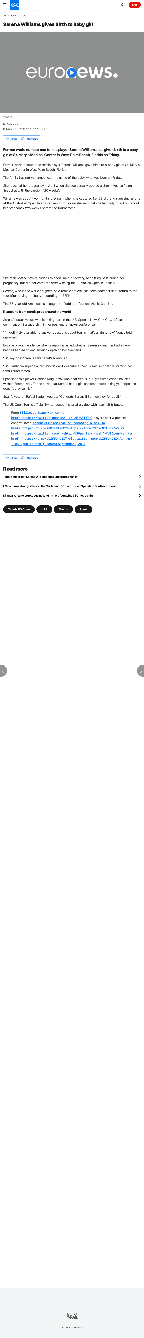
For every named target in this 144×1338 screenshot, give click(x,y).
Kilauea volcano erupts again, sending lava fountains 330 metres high (48, 492)
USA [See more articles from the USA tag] (44, 506)
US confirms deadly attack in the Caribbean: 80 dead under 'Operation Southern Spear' (59, 483)
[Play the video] (72, 72)
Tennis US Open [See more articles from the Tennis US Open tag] (19, 506)
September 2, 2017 (72, 441)
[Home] (4, 15)
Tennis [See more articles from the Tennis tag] (63, 506)
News (13, 15)
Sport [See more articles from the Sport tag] (83, 506)
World (24, 15)
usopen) (71, 431)
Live (135, 4)
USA (33, 15)
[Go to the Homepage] (14, 5)
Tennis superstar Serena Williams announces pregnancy (40, 474)
